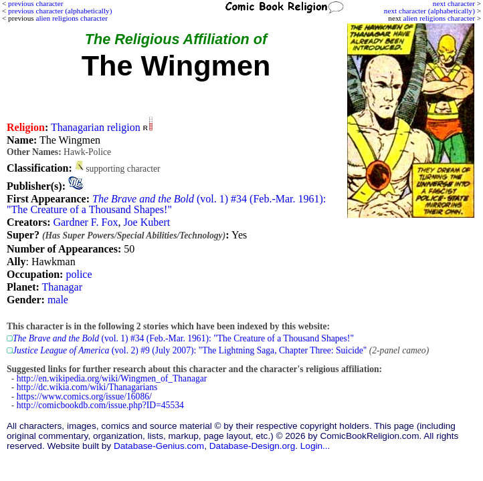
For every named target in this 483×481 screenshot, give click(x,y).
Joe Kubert (146, 222)
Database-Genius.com (159, 446)
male (57, 299)
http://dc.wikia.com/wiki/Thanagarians (87, 387)
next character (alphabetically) (429, 11)
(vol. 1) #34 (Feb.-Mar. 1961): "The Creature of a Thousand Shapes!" (166, 204)
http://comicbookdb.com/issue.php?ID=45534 (100, 405)
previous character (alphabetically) (60, 11)
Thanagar (62, 287)
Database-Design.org (252, 446)
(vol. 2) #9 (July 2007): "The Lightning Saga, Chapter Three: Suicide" (190, 350)
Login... (315, 446)
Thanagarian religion (95, 127)
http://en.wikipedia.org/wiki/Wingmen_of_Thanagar (112, 378)
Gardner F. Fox (85, 222)
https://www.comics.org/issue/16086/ (84, 396)
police (79, 274)
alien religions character (438, 18)
